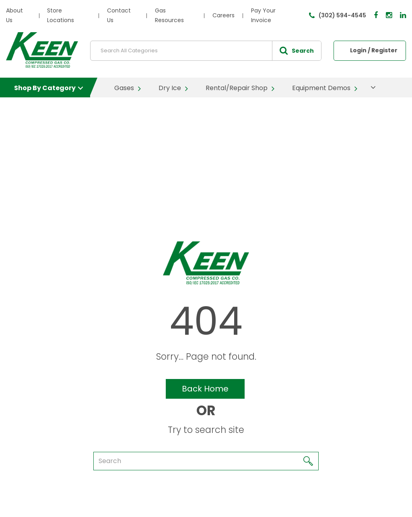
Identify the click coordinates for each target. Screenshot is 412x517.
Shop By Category (45, 88)
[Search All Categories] (205, 51)
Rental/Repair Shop (237, 88)
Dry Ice (170, 88)
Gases (124, 88)
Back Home (205, 388)
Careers (223, 15)
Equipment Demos (321, 88)
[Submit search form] (296, 50)
